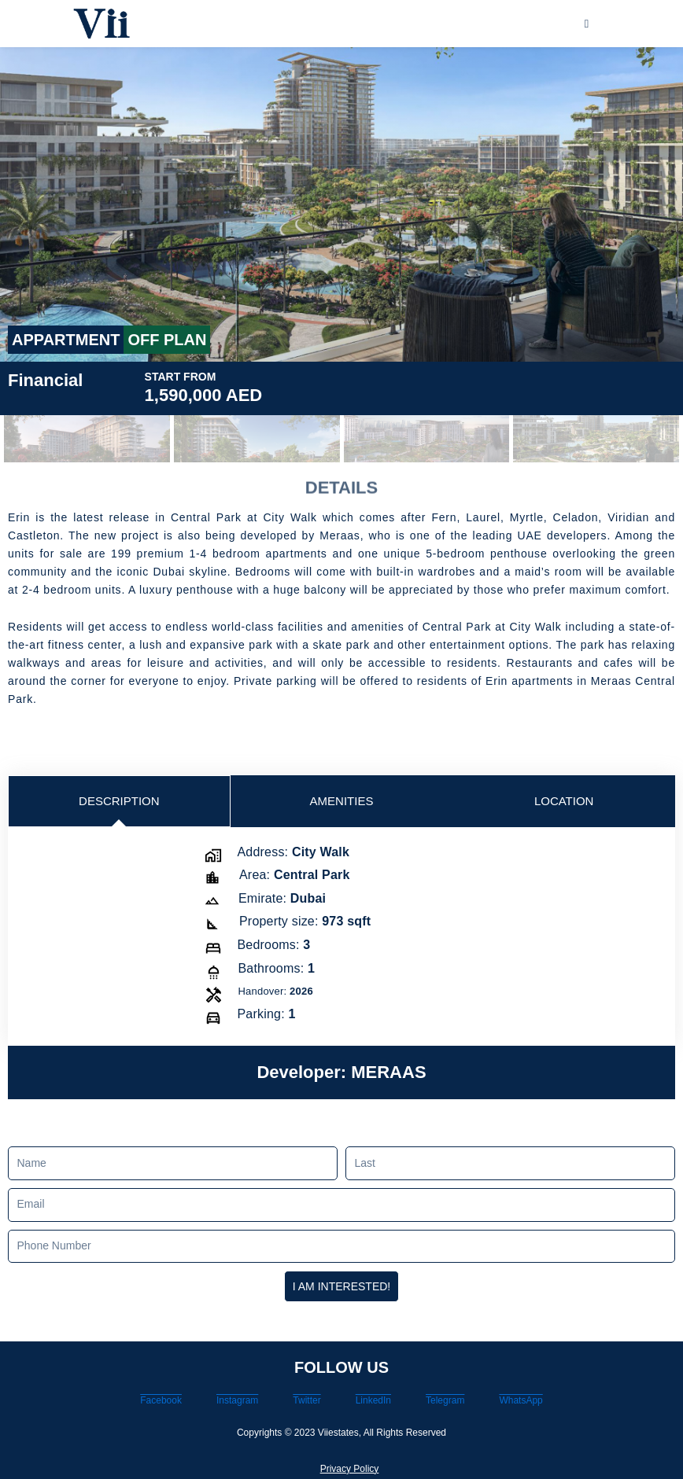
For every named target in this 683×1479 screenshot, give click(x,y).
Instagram (237, 1400)
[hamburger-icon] (586, 24)
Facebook (161, 1400)
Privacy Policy (349, 1468)
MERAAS (388, 1072)
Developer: (304, 1072)
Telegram (445, 1400)
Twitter (306, 1400)
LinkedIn (373, 1400)
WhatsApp (520, 1400)
